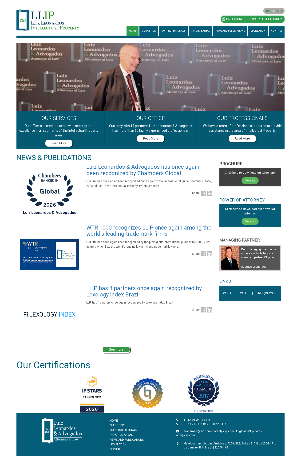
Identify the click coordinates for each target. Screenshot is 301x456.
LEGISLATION (257, 30)
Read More (58, 143)
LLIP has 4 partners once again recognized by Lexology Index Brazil (144, 291)
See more (116, 349)
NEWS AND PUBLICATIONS (230, 30)
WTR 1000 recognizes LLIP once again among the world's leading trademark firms (148, 230)
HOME (132, 30)
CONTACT (276, 30)
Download (250, 180)
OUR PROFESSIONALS (173, 30)
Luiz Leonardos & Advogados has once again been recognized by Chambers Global (142, 170)
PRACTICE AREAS (200, 30)
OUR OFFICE (149, 30)
